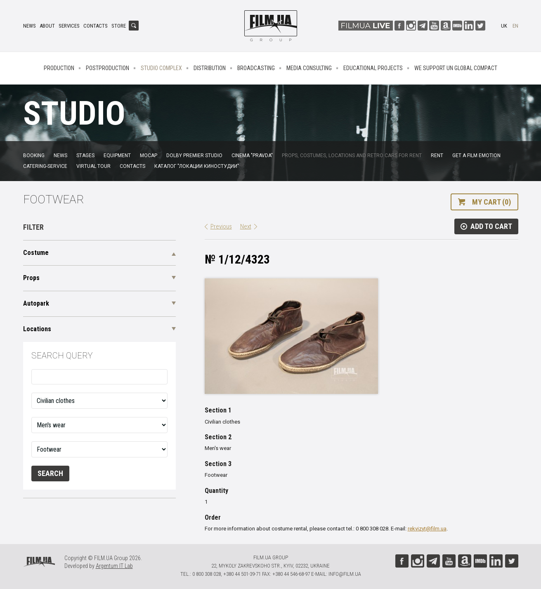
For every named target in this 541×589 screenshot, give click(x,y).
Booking (34, 155)
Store (118, 26)
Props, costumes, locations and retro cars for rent (352, 155)
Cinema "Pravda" (252, 155)
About (47, 26)
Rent (437, 155)
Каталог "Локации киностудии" (196, 166)
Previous (221, 226)
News (29, 26)
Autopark (36, 303)
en (515, 26)
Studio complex (161, 68)
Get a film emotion (476, 155)
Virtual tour (93, 166)
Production (59, 68)
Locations (37, 329)
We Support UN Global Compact (455, 68)
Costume (36, 253)
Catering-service (45, 166)
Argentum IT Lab (114, 566)
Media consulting (309, 68)
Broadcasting (256, 68)
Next (245, 226)
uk (504, 26)
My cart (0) (491, 202)
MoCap (148, 155)
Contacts (95, 26)
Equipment (117, 155)
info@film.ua (344, 574)
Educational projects (373, 68)
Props (31, 278)
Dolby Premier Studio (194, 155)
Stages (85, 155)
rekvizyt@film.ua (427, 528)
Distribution (210, 68)
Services (69, 26)
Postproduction (107, 68)
